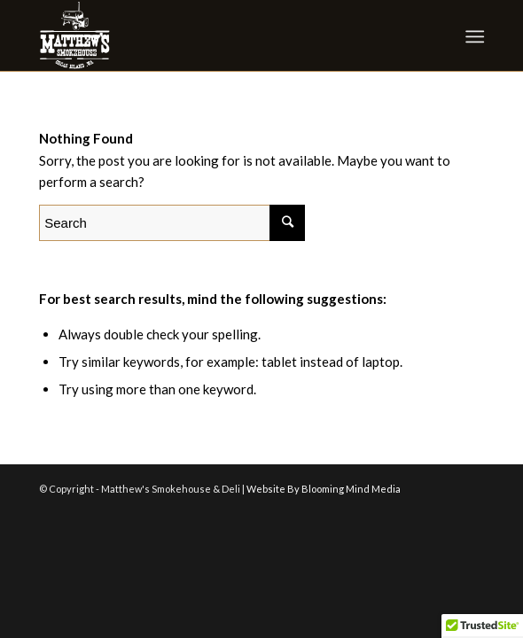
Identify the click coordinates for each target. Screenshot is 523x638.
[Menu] (472, 36)
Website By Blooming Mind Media (323, 488)
